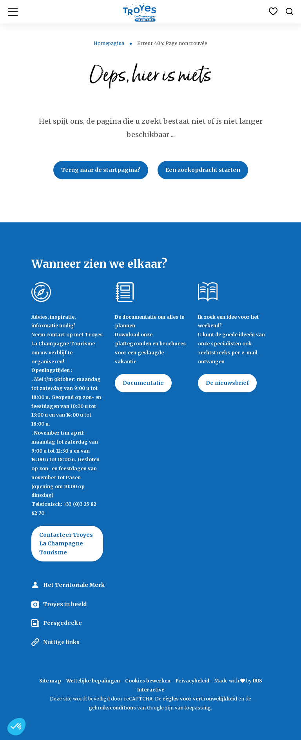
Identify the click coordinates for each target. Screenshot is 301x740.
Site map (50, 681)
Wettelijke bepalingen (93, 681)
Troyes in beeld (65, 604)
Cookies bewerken (147, 681)
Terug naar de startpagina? (100, 169)
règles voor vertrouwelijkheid (200, 699)
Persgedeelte (62, 622)
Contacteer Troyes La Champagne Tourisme (66, 543)
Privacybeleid (192, 681)
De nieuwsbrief (227, 382)
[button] (16, 726)
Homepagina (109, 43)
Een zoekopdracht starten (202, 169)
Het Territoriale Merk (74, 584)
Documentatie (143, 382)
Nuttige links (61, 642)
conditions (123, 708)
